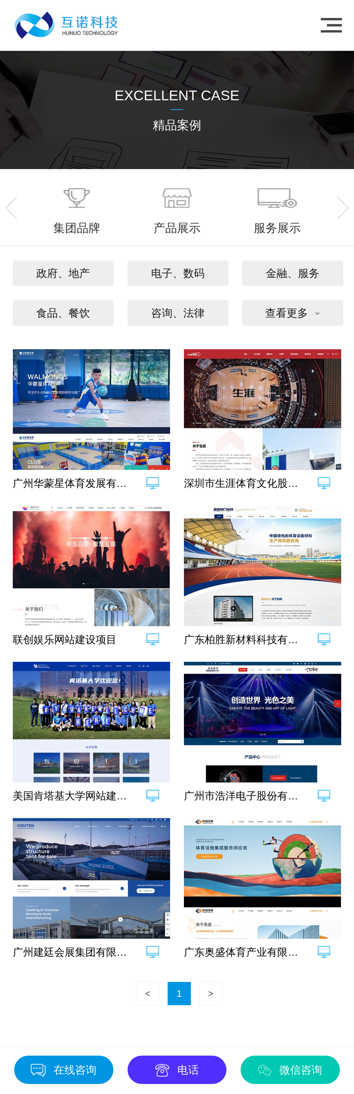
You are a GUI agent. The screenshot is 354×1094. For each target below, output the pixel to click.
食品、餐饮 (63, 313)
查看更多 (286, 313)
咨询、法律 (178, 313)
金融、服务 (292, 273)
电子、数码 (178, 273)
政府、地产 (63, 273)
